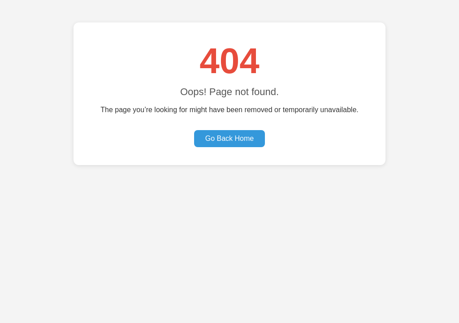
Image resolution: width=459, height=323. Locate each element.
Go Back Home (229, 138)
